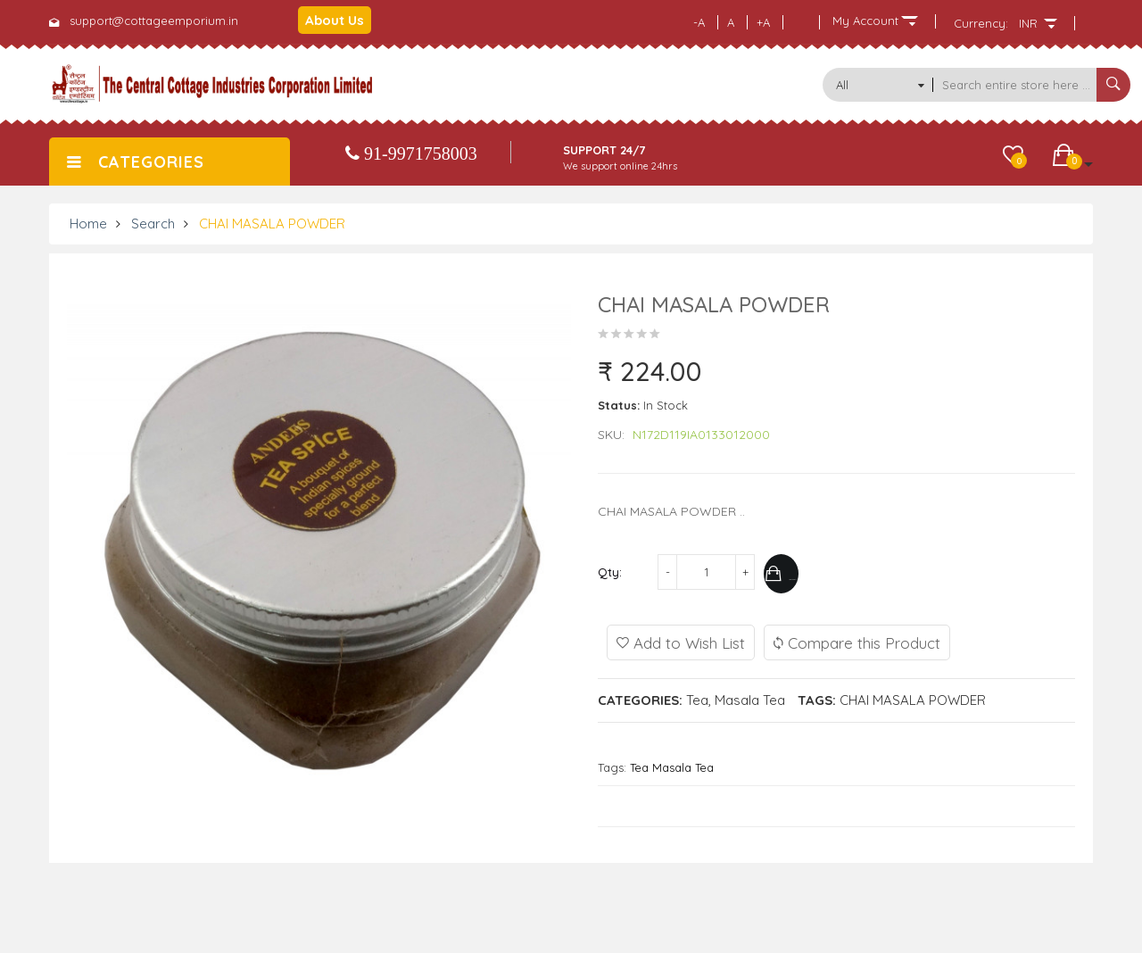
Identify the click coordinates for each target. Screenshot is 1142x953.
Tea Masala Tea (672, 764)
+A (763, 22)
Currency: (981, 23)
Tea (697, 696)
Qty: (610, 572)
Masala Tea (750, 696)
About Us (334, 20)
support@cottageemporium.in (154, 20)
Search (153, 223)
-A (699, 22)
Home (88, 223)
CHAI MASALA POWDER (272, 223)
